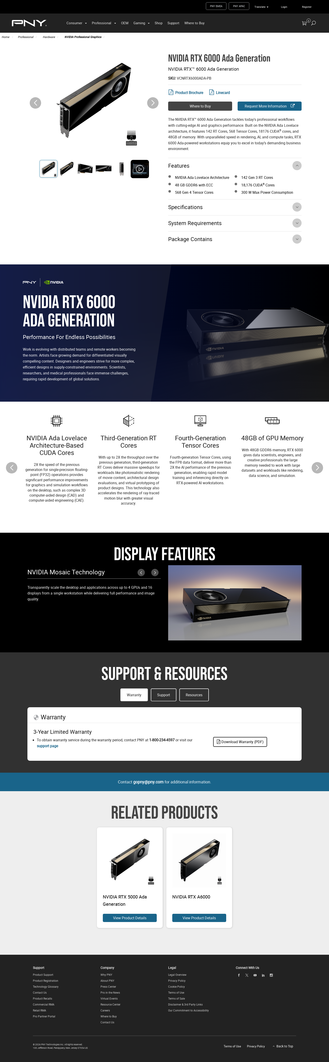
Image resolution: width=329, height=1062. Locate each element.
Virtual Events (109, 998)
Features (178, 165)
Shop (158, 23)
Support (173, 23)
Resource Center (110, 1004)
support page (47, 745)
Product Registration (45, 980)
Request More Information (270, 106)
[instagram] (271, 975)
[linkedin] (263, 975)
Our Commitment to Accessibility (188, 1010)
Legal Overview (177, 974)
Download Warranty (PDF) (240, 741)
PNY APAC (239, 6)
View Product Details (129, 917)
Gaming (139, 23)
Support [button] (163, 694)
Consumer (74, 23)
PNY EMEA (216, 6)
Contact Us (40, 992)
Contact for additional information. (164, 782)
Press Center (108, 986)
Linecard (219, 92)
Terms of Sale (176, 998)
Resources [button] (194, 694)
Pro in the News (110, 992)
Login (284, 6)
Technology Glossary (45, 986)
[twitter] (247, 975)
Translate (260, 6)
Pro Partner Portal (44, 1016)
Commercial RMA (43, 1004)
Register (307, 6)
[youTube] (255, 975)
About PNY (107, 980)
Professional (101, 23)
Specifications (185, 207)
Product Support (43, 974)
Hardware (49, 37)
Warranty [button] (134, 694)
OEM (124, 23)
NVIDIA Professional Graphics (82, 37)
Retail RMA (39, 1010)
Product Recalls (42, 998)
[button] (153, 103)
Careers (105, 1010)
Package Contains (190, 239)
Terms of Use (176, 992)
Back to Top (284, 1046)
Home (6, 37)
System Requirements (195, 223)
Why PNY (106, 974)
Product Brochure (185, 92)
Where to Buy (194, 23)
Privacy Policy (177, 980)
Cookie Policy (176, 986)
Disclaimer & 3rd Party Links (185, 1004)
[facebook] (239, 975)
